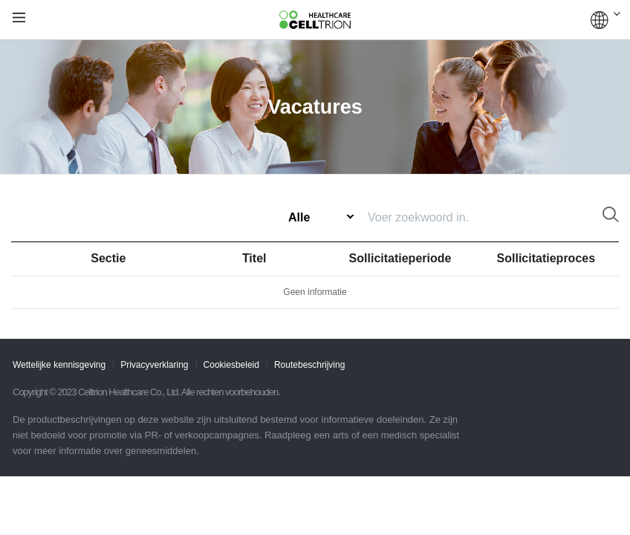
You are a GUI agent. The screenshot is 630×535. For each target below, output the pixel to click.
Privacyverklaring (154, 365)
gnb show (19, 18)
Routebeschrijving (309, 365)
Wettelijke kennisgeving (59, 365)
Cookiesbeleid (231, 365)
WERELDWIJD (605, 20)
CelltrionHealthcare (315, 20)
